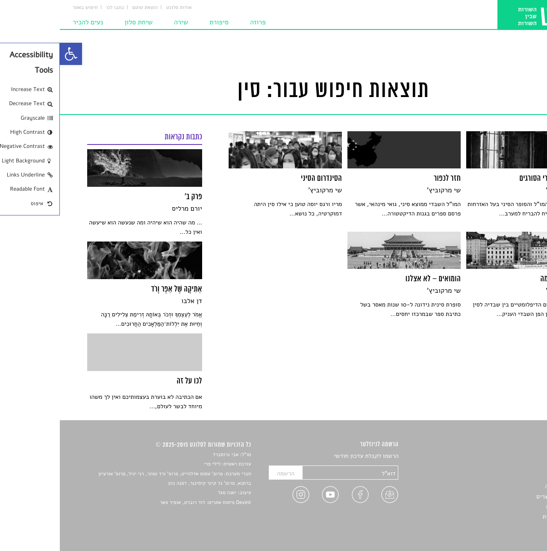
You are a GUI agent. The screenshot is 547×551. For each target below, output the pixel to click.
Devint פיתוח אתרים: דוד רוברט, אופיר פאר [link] (145, 502)
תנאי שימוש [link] (505, 526)
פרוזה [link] (198, 22)
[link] (11, 54)
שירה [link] (121, 22)
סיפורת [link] (159, 22)
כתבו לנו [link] (55, 7)
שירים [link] (512, 467)
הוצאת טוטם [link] (85, 7)
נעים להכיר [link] (28, 22)
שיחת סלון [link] (79, 22)
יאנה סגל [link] (167, 492)
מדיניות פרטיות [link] (501, 517)
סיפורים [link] (510, 456)
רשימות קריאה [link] (502, 486)
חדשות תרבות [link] (503, 476)
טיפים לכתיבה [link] (503, 506)
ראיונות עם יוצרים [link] (498, 496)
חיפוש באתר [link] (25, 7)
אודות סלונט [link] (119, 7)
